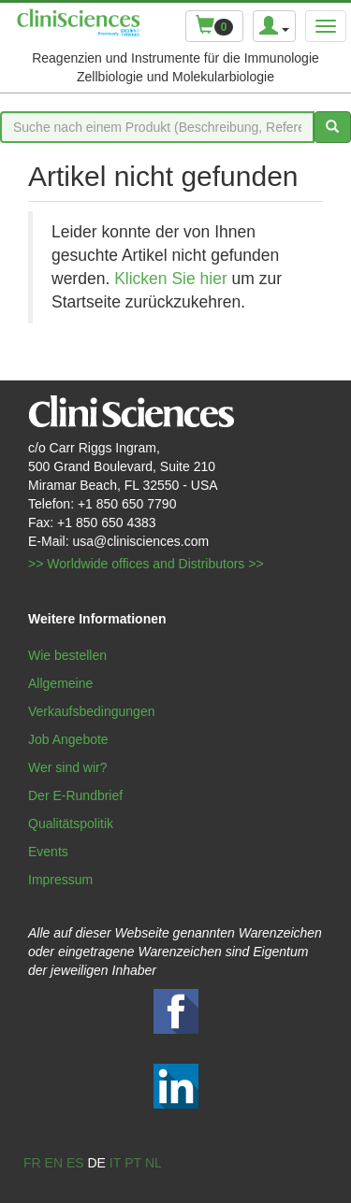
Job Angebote (68, 739)
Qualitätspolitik (70, 823)
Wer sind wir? (68, 767)
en (54, 1162)
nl (153, 1162)
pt (132, 1162)
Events (48, 851)
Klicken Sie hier (170, 278)
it (115, 1162)
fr (32, 1162)
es (75, 1162)
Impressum (60, 879)
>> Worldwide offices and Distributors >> (146, 563)
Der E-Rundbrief (75, 795)
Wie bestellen (67, 655)
